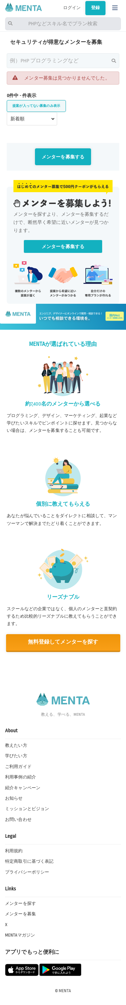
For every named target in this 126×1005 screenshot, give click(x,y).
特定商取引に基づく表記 (29, 861)
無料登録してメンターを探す (63, 642)
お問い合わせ (18, 819)
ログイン (72, 7)
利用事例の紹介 (20, 777)
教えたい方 (16, 745)
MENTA (65, 990)
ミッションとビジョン (27, 808)
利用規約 (14, 851)
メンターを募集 (20, 914)
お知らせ (14, 798)
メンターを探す (20, 903)
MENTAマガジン (20, 935)
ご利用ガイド (18, 766)
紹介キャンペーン (22, 788)
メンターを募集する (63, 156)
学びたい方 (16, 755)
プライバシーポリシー (27, 872)
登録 (95, 7)
